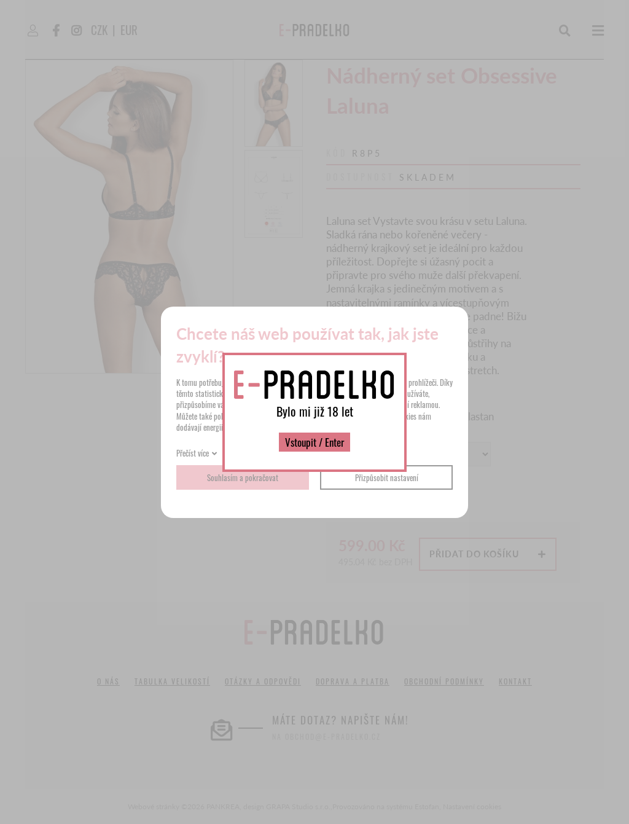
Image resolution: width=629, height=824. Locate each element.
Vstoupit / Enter (314, 442)
